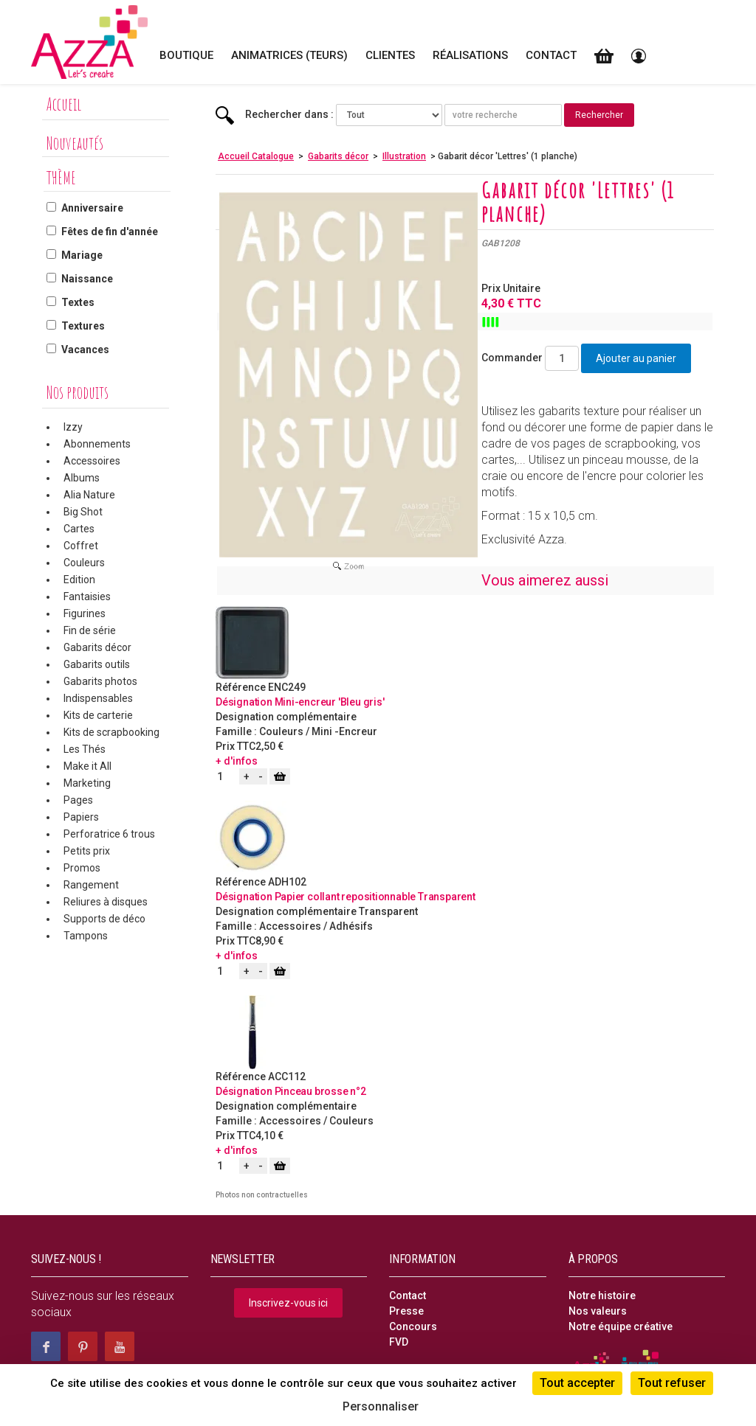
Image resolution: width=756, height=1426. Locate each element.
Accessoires (91, 461)
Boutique (186, 55)
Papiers (81, 817)
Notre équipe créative (620, 1326)
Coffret (80, 546)
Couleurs (84, 562)
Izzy (73, 427)
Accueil (64, 104)
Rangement (91, 885)
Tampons (85, 936)
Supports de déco (104, 919)
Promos (81, 868)
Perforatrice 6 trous (109, 834)
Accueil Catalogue (256, 156)
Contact (551, 55)
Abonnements (97, 444)
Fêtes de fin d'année (109, 231)
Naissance (87, 279)
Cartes (78, 529)
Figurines (84, 613)
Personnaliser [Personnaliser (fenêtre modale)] (381, 1406)
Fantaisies (87, 596)
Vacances (85, 349)
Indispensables (98, 698)
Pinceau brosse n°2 (320, 1091)
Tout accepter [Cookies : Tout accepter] (577, 1383)
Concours (413, 1326)
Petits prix (86, 851)
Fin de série (89, 630)
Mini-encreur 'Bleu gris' (330, 702)
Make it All (87, 766)
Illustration (404, 156)
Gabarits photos (100, 681)
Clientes (390, 55)
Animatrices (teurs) (289, 55)
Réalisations (470, 55)
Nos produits (78, 392)
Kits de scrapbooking (111, 732)
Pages (78, 800)
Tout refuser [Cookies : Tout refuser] (672, 1383)
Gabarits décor (97, 647)
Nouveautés (75, 143)
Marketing (87, 783)
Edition (79, 579)
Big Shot (83, 512)
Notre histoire (602, 1295)
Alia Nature (89, 495)
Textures (83, 326)
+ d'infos (237, 761)
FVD (398, 1342)
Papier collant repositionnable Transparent (375, 896)
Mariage (82, 255)
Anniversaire (92, 208)
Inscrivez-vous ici (288, 1303)
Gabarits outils (96, 664)
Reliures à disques (105, 902)
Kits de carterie (98, 715)
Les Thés (84, 749)
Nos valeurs (597, 1311)
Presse (406, 1311)
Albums (81, 478)
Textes (77, 302)
